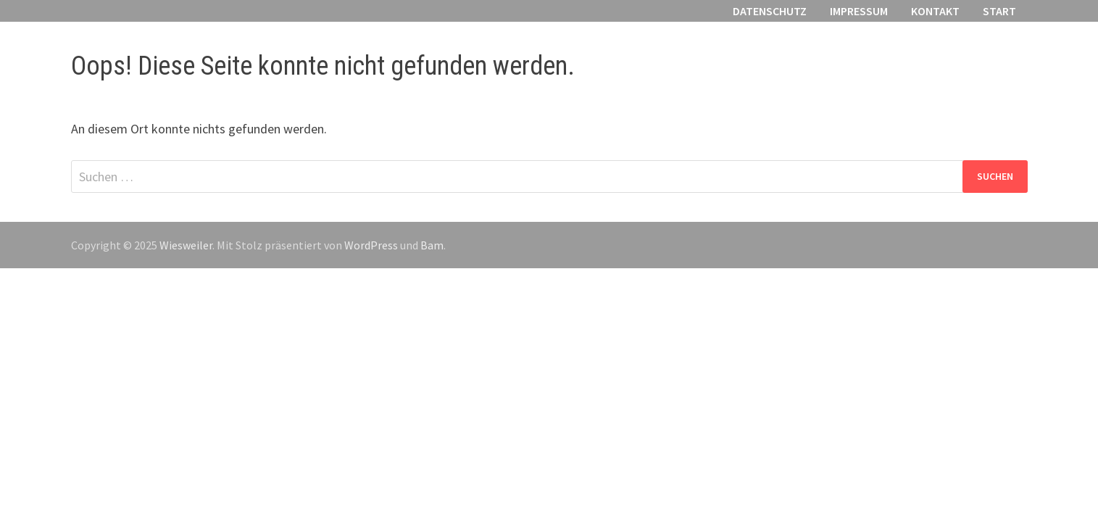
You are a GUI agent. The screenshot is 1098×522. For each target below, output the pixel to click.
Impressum (859, 11)
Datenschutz (770, 11)
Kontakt (935, 11)
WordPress (371, 245)
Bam (432, 245)
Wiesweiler (185, 245)
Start (999, 11)
